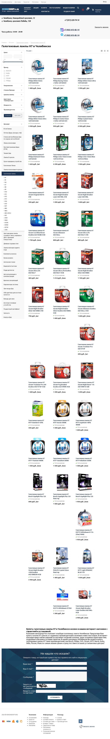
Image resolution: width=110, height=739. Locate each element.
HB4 (6, 210)
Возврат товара (48, 723)
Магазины (32, 725)
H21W (6, 227)
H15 (6, 199)
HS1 (6, 215)
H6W (6, 220)
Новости (31, 719)
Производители (62, 721)
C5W (6, 229)
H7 (5, 184)
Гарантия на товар (49, 725)
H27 (6, 206)
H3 (5, 180)
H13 (6, 196)
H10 (6, 191)
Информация (48, 714)
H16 (6, 201)
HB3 (6, 208)
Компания (32, 714)
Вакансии (32, 723)
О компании (33, 717)
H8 (5, 187)
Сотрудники (32, 721)
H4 (5, 182)
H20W (6, 225)
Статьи (59, 717)
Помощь (60, 714)
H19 (6, 203)
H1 (5, 177)
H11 (6, 194)
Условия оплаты (48, 719)
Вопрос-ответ (61, 719)
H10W (6, 222)
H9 (5, 189)
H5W (6, 218)
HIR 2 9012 (8, 213)
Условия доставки (49, 721)
